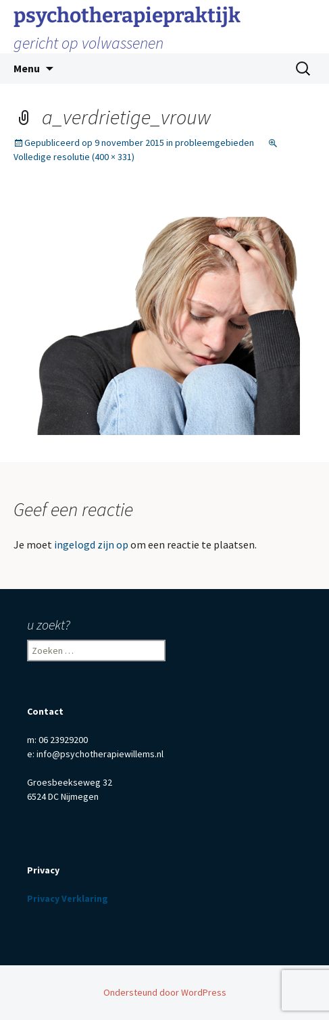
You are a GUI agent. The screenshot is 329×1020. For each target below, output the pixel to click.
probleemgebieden (214, 142)
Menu (27, 68)
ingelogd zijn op (91, 544)
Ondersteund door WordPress (164, 992)
